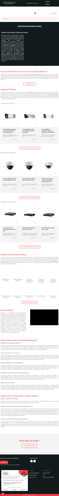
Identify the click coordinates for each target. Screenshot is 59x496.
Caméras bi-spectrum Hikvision (53, 281)
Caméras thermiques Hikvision (41, 281)
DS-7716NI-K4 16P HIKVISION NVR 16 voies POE (9, 229)
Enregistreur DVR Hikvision (17, 296)
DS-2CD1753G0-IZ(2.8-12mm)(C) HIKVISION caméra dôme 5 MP (47, 180)
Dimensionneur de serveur (32, 3)
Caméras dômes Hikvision (8, 153)
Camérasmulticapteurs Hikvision (29, 281)
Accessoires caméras (53, 296)
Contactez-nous (32, 477)
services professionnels (51, 386)
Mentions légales (46, 472)
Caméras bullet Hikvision (8, 103)
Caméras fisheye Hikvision (17, 280)
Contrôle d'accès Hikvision (5, 296)
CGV (44, 475)
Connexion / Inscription (47, 3)
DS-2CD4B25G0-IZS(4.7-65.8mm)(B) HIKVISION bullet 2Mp (28, 131)
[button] (29, 84)
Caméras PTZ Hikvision (6, 280)
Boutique (54, 13)
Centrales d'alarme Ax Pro (29, 296)
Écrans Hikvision (41, 296)
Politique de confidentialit (48, 477)
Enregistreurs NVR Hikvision (9, 202)
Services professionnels (34, 472)
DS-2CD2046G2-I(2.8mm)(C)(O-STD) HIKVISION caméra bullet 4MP (9, 131)
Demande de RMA (32, 475)
